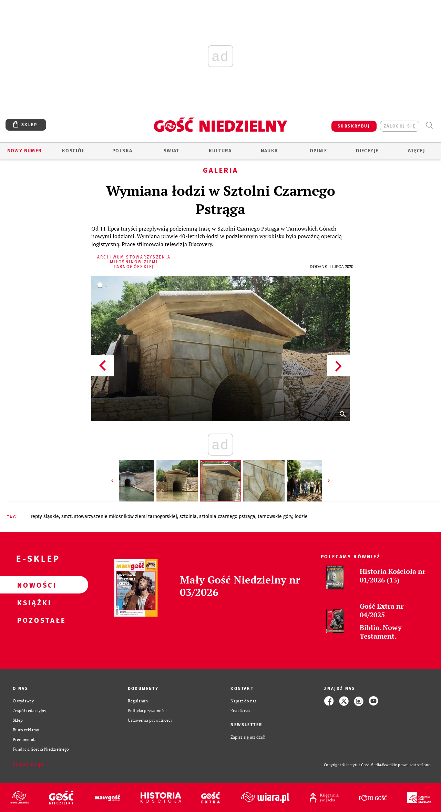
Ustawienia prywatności (150, 720)
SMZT (66, 516)
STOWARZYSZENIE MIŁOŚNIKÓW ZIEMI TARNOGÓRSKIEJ (125, 516)
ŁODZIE (301, 516)
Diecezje (367, 151)
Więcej (416, 151)
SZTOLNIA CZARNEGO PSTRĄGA (227, 516)
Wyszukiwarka (429, 125)
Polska (122, 151)
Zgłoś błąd (28, 765)
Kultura (220, 151)
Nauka (269, 151)
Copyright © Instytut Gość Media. (353, 765)
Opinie (318, 151)
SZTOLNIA (188, 516)
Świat (171, 151)
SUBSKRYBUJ (354, 126)
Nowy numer (24, 151)
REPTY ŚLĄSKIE (45, 516)
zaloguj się (400, 126)
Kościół (73, 151)
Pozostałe (33, 620)
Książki (33, 602)
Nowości (33, 585)
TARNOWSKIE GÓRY (275, 516)
